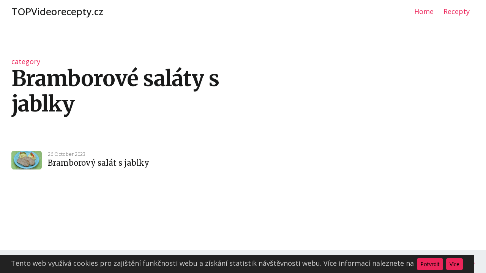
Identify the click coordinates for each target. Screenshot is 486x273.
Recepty (456, 11)
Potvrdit (430, 264)
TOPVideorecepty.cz (57, 11)
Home (424, 11)
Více (454, 264)
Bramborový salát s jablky (98, 163)
